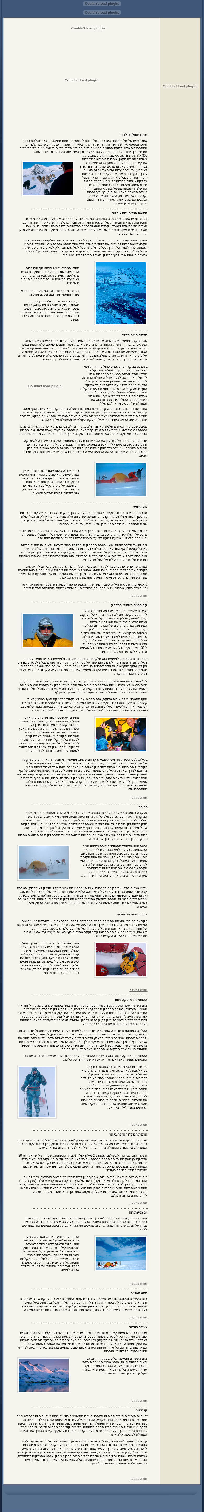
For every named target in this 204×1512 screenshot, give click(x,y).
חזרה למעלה (138, 595)
